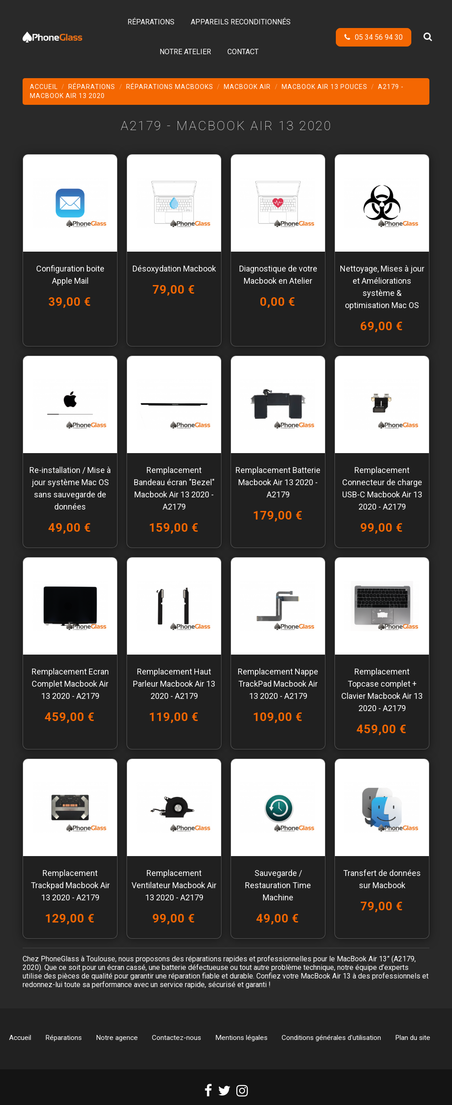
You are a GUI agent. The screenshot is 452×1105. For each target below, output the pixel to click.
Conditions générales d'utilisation (331, 1038)
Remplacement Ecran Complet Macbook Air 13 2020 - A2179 (70, 684)
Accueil (20, 1038)
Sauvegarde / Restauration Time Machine (278, 885)
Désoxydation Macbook (174, 268)
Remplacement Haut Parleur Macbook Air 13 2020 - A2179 (174, 684)
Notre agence (117, 1038)
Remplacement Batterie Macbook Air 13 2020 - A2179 (277, 482)
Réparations (63, 1038)
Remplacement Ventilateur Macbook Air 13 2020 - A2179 (174, 885)
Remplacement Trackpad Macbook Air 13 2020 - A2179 (70, 885)
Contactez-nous (176, 1038)
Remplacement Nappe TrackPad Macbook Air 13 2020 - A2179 (278, 684)
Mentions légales (241, 1038)
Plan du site (412, 1038)
